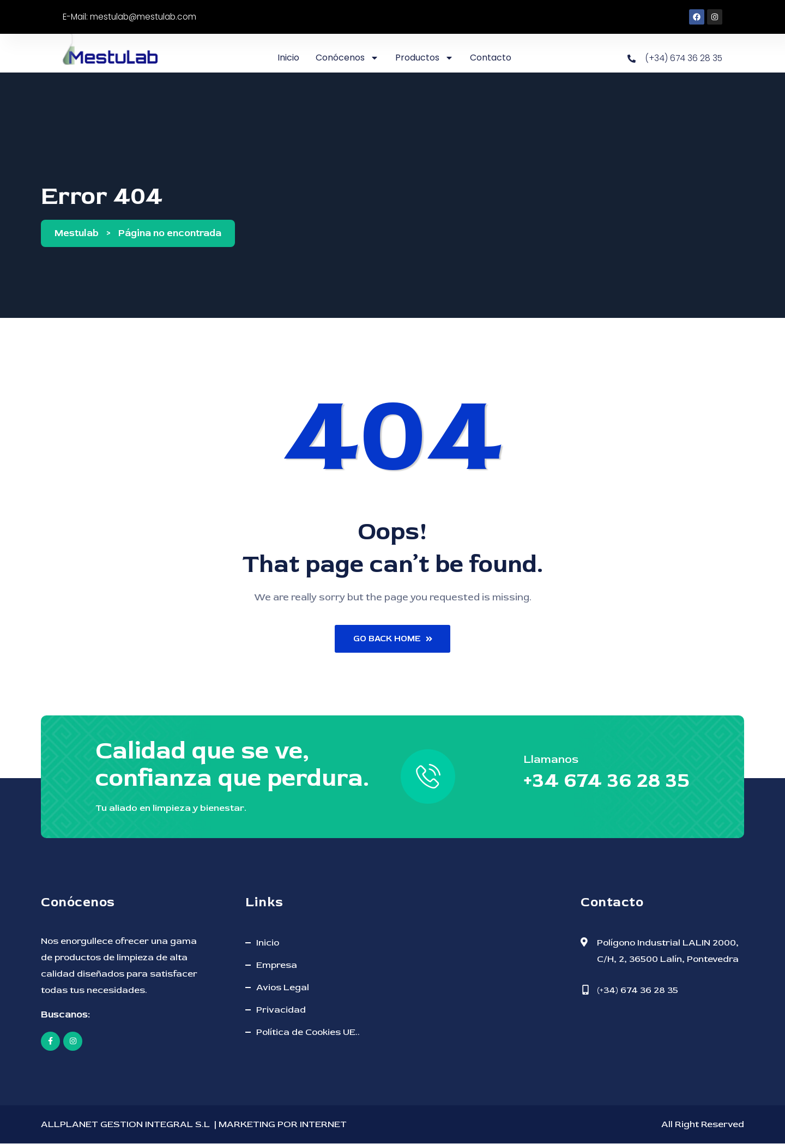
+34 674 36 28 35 (602, 781)
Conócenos (346, 58)
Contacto (489, 57)
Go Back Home (393, 639)
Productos (423, 58)
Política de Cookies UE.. (308, 1032)
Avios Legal (282, 988)
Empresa (276, 965)
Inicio (287, 57)
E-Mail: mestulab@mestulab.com (132, 16)
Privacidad (281, 1010)
